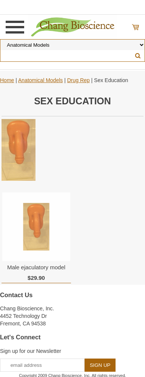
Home (7, 80)
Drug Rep (78, 80)
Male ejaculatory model (36, 267)
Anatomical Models (40, 80)
